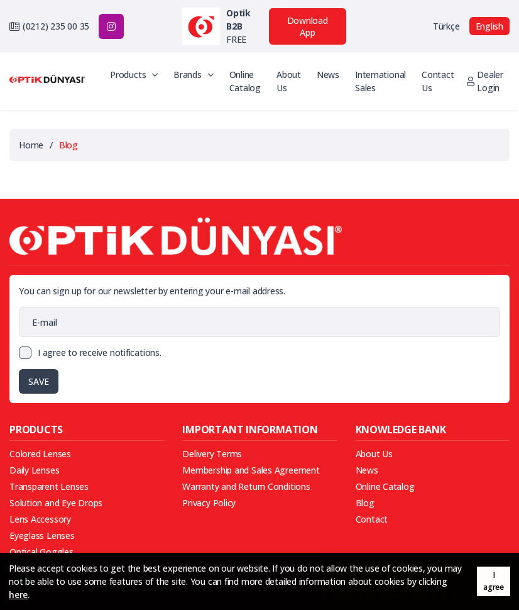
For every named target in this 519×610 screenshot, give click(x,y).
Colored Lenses (40, 454)
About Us (288, 81)
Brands (193, 74)
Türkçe (446, 26)
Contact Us (438, 81)
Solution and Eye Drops (55, 503)
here (18, 595)
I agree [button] (493, 581)
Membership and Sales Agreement (250, 470)
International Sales (380, 81)
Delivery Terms (212, 454)
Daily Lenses (34, 470)
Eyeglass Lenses (42, 535)
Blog (365, 503)
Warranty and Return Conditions (246, 486)
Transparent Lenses (49, 486)
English (489, 26)
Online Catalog (245, 81)
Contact (372, 519)
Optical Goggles (41, 552)
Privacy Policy (209, 503)
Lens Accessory (40, 519)
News (328, 74)
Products (134, 74)
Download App (307, 26)
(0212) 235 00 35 (56, 26)
